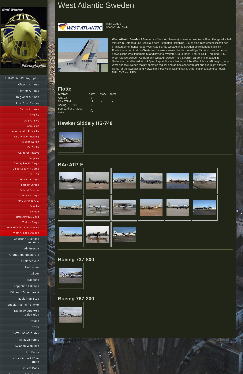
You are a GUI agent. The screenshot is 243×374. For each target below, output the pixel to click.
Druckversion (65, 340)
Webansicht (229, 343)
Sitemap (81, 340)
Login (232, 340)
